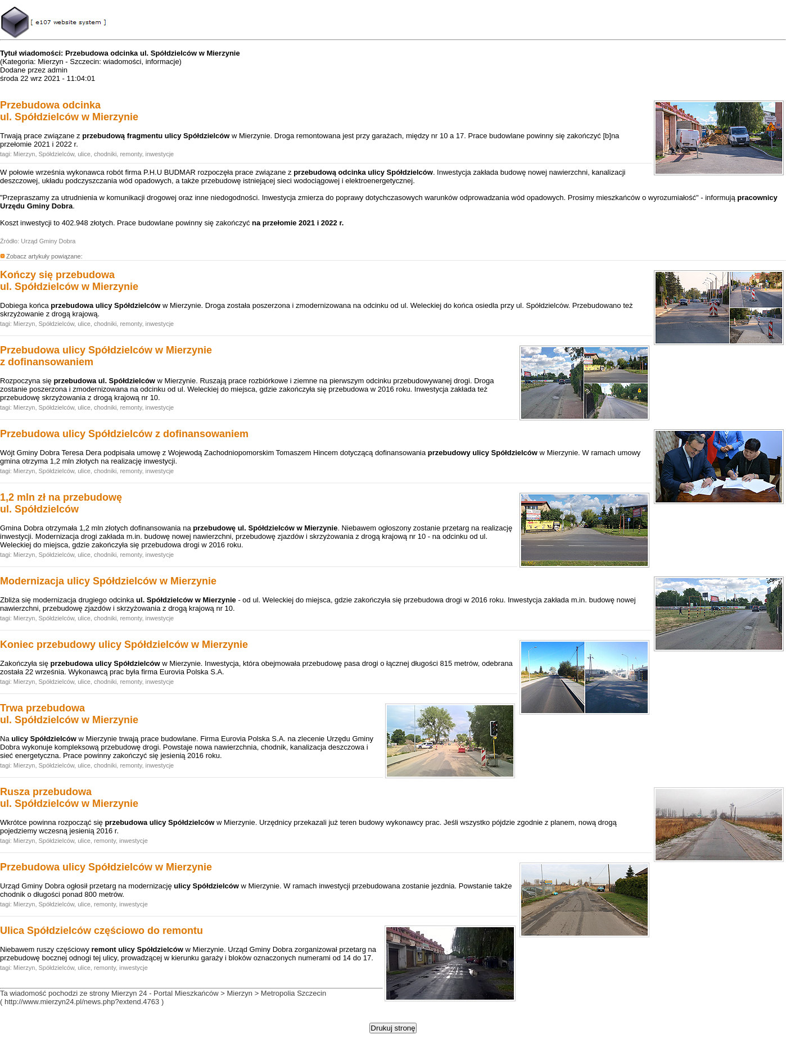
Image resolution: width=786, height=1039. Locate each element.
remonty (131, 154)
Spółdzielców (57, 154)
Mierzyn (24, 154)
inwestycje (160, 154)
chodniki (105, 154)
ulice (84, 154)
